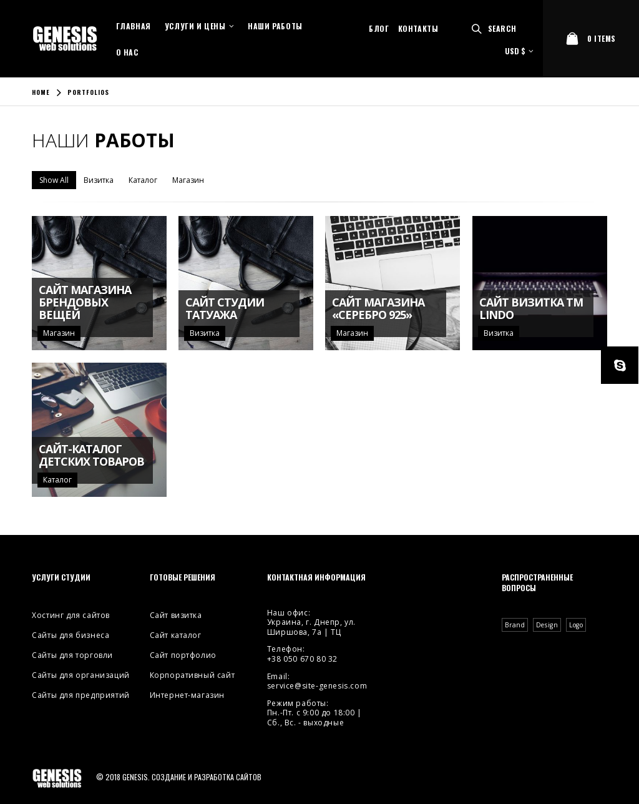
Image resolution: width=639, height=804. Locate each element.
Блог (379, 28)
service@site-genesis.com (317, 685)
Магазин (188, 180)
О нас (127, 52)
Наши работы (275, 26)
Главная (133, 26)
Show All (54, 180)
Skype (619, 365)
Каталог (143, 180)
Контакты (418, 28)
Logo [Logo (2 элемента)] (576, 624)
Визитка (99, 180)
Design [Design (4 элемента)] (547, 624)
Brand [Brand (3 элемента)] (515, 624)
